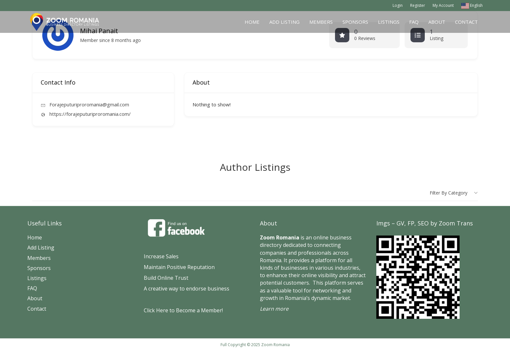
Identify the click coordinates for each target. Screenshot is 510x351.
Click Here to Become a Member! (183, 310)
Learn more (274, 308)
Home (252, 22)
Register (417, 5)
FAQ (414, 22)
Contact (466, 22)
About (436, 22)
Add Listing (284, 22)
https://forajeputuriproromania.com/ (90, 114)
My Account (443, 5)
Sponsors (355, 22)
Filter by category (448, 193)
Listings (388, 22)
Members (321, 22)
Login (398, 5)
